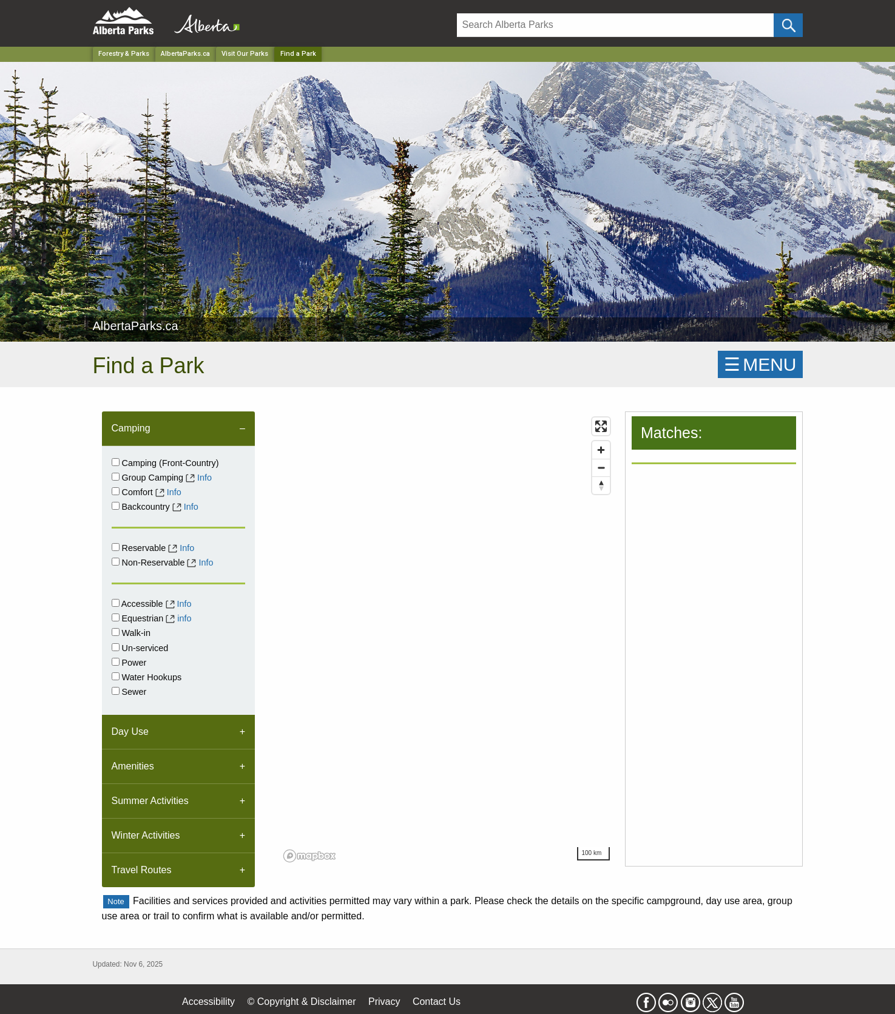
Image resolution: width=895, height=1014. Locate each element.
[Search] (615, 25)
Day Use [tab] (130, 731)
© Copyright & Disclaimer (302, 1001)
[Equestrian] (116, 617)
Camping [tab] (131, 428)
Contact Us (437, 1001)
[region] (447, 639)
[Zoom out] (601, 467)
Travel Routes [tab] (142, 870)
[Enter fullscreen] (601, 426)
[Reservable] (116, 547)
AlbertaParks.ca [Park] (185, 54)
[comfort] (116, 491)
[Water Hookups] (116, 676)
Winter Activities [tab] (146, 835)
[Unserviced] (116, 647)
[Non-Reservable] (116, 562)
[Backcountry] (116, 506)
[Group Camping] (116, 477)
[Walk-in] (116, 632)
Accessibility (208, 1001)
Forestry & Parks (123, 54)
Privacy (384, 1001)
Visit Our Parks (244, 54)
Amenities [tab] (133, 766)
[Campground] (116, 462)
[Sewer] (116, 691)
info (184, 618)
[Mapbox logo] (309, 856)
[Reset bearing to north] (601, 485)
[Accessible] (116, 603)
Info (204, 477)
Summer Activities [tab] (150, 801)
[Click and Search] (788, 25)
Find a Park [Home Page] (298, 54)
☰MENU (760, 364)
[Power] (116, 662)
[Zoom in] (601, 450)
